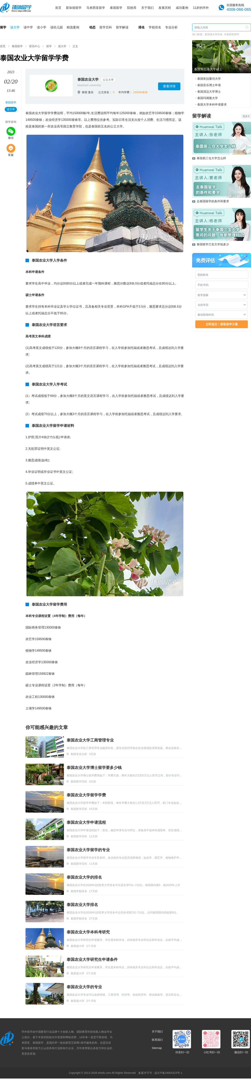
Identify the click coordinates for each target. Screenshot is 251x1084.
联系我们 (157, 1039)
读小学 (41, 27)
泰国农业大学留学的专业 (88, 850)
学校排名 (155, 27)
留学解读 (122, 27)
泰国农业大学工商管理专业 (90, 740)
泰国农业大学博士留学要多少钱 (94, 767)
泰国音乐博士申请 (209, 85)
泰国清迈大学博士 (209, 91)
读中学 (28, 27)
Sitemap (157, 1048)
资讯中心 (34, 46)
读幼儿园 (56, 27)
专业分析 (171, 27)
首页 (58, 7)
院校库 (131, 7)
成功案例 (182, 7)
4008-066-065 (238, 9)
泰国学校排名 (79, 891)
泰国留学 (116, 7)
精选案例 (73, 27)
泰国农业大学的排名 (84, 877)
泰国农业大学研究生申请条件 (92, 959)
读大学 (15, 27)
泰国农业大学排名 (82, 904)
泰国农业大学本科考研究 (88, 932)
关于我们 (147, 7)
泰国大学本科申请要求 (212, 104)
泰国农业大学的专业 (84, 987)
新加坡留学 (74, 7)
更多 (246, 116)
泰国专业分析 (79, 754)
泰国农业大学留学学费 (86, 795)
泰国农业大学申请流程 (86, 822)
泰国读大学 (77, 946)
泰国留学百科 (79, 781)
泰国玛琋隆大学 (207, 98)
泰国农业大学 (88, 79)
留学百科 (105, 27)
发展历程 (164, 7)
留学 (49, 46)
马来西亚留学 (95, 7)
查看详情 (169, 86)
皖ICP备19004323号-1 (168, 1072)
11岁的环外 (201, 7)
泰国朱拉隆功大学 (209, 78)
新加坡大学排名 (214, 34)
